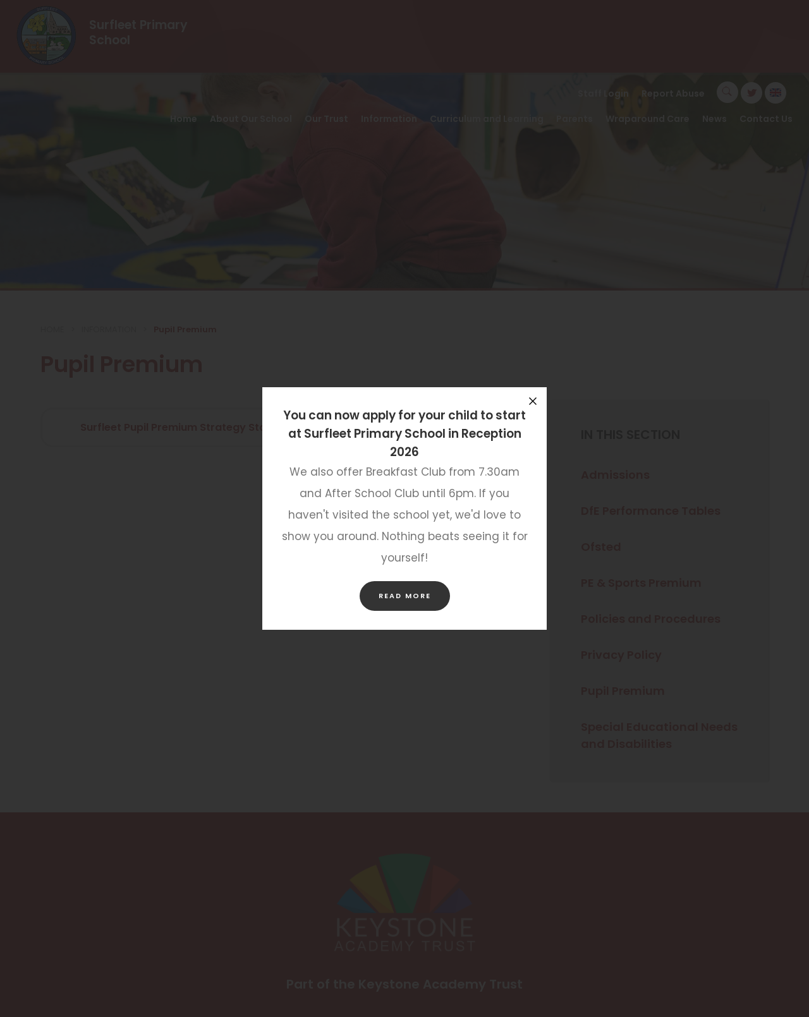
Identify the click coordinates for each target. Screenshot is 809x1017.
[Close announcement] (533, 401)
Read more (405, 596)
